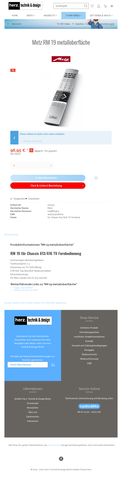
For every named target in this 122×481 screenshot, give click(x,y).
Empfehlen (32, 199)
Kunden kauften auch (15, 303)
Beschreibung (11, 234)
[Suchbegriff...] (71, 6)
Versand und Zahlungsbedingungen (89, 345)
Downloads (32, 403)
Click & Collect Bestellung (50, 185)
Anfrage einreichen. (31, 141)
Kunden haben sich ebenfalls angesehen (46, 303)
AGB (89, 363)
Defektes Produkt (89, 328)
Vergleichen (17, 199)
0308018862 (89, 406)
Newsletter (32, 408)
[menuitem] (71, 6)
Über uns (32, 412)
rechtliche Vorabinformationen (89, 337)
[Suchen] (86, 6)
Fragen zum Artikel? (21, 288)
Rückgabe (89, 350)
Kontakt (89, 341)
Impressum (32, 421)
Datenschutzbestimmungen (37, 356)
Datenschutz (32, 416)
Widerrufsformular (89, 359)
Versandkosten (54, 445)
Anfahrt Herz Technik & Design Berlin (32, 399)
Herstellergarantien (89, 332)
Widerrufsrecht (89, 354)
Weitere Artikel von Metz (24, 290)
